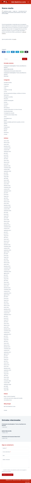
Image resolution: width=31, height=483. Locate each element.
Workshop (6, 76)
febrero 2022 (6, 142)
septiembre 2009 (7, 384)
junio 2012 (6, 338)
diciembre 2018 (7, 205)
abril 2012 (6, 341)
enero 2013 (6, 327)
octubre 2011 (6, 350)
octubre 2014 (6, 291)
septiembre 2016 (7, 250)
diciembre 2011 (7, 347)
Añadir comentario (6, 459)
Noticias (3, 13)
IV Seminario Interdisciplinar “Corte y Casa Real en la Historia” (15, 66)
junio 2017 (6, 234)
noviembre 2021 (7, 148)
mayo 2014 (6, 300)
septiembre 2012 (7, 334)
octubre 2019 (6, 189)
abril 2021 (6, 158)
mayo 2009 (6, 389)
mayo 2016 (6, 257)
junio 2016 (6, 255)
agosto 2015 (6, 273)
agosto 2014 (6, 295)
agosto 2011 (6, 354)
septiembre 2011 (7, 352)
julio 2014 (6, 296)
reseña (14, 39)
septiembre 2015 (7, 271)
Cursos (5, 91)
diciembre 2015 (7, 266)
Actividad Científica (8, 82)
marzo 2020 (6, 180)
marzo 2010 (6, 377)
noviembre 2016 (7, 246)
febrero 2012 (6, 345)
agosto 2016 (6, 252)
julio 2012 (6, 336)
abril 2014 (6, 302)
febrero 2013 (6, 325)
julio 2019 (6, 192)
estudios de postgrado (8, 100)
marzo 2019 (6, 200)
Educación (6, 98)
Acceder (5, 410)
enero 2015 (6, 286)
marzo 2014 (6, 303)
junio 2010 (6, 372)
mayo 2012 (6, 339)
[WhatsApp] (22, 52)
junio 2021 (6, 155)
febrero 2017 (6, 241)
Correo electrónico (7, 452)
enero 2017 (6, 243)
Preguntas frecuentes (17, 480)
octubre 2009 (6, 382)
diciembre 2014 (7, 287)
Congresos (6, 86)
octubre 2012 (6, 332)
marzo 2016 (6, 260)
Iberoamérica (7, 107)
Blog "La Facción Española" (9, 396)
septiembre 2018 (7, 210)
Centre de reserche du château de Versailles (13, 398)
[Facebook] (4, 52)
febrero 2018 (6, 221)
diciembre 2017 (7, 225)
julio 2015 (6, 275)
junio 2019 (6, 194)
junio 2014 (6, 298)
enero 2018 (6, 223)
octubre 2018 (6, 208)
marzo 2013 (6, 323)
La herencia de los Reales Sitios (10, 114)
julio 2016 (6, 253)
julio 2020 (6, 173)
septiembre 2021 (7, 151)
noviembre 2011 (7, 348)
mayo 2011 (6, 359)
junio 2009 (6, 388)
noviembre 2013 (7, 311)
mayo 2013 (6, 320)
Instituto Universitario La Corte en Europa (13, 109)
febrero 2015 (6, 284)
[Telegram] (17, 52)
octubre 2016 (6, 248)
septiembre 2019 (7, 191)
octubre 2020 (6, 169)
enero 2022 (6, 144)
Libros (25, 12)
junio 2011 (6, 357)
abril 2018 (6, 217)
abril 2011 (6, 361)
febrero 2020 (6, 182)
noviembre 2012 (7, 330)
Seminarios (6, 132)
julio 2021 (6, 153)
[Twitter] (8, 52)
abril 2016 (6, 259)
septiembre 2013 (7, 314)
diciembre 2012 (7, 329)
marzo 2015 (6, 282)
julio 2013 (6, 316)
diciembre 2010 (7, 368)
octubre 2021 (6, 149)
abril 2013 (6, 321)
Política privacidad (26, 480)
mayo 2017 (6, 235)
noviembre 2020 (7, 167)
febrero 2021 (6, 162)
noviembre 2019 (7, 187)
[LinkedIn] (13, 52)
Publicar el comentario (7, 474)
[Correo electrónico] (26, 52)
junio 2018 (6, 214)
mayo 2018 (6, 216)
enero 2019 (6, 203)
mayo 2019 (6, 196)
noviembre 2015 (7, 268)
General (5, 106)
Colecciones (20, 11)
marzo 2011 (6, 363)
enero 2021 (6, 164)
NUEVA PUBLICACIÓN (8, 69)
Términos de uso (9, 480)
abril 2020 (6, 178)
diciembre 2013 (7, 309)
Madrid (5, 120)
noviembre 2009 (7, 381)
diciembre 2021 (7, 146)
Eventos (5, 102)
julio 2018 (6, 212)
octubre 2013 (6, 312)
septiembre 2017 (7, 230)
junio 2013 (6, 318)
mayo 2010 (6, 373)
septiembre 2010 (7, 370)
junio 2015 (6, 277)
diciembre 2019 (7, 185)
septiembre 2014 (7, 293)
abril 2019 (6, 198)
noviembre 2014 (7, 289)
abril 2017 (6, 237)
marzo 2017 (6, 239)
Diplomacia (6, 95)
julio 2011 (6, 355)
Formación (6, 104)
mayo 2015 (6, 278)
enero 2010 (6, 379)
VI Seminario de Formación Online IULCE (12, 71)
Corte (5, 88)
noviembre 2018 (7, 207)
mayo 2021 (6, 157)
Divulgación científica (8, 97)
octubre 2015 (6, 269)
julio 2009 (6, 386)
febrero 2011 (6, 364)
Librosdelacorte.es (8, 118)
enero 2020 (6, 183)
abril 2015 (6, 280)
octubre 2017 (6, 228)
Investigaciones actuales (18, 12)
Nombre (5, 448)
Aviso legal (27, 482)
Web (4, 455)
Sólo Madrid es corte (18, 2)
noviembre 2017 (7, 226)
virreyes (5, 134)
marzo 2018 (6, 219)
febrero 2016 (6, 262)
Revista (5, 130)
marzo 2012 (6, 343)
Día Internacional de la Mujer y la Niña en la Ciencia (15, 93)
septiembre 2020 (7, 171)
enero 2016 (6, 264)
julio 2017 (6, 232)
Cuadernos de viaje (8, 89)
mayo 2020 (6, 176)
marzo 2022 (6, 140)
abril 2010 (6, 375)
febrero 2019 (6, 201)
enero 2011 (6, 366)
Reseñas (6, 13)
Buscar (24, 59)
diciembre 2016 (7, 244)
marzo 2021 (6, 160)
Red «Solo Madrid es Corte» (9, 406)
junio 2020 (6, 174)
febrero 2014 (6, 305)
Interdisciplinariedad (8, 111)
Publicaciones (7, 127)
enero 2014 (6, 307)
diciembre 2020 (7, 166)
